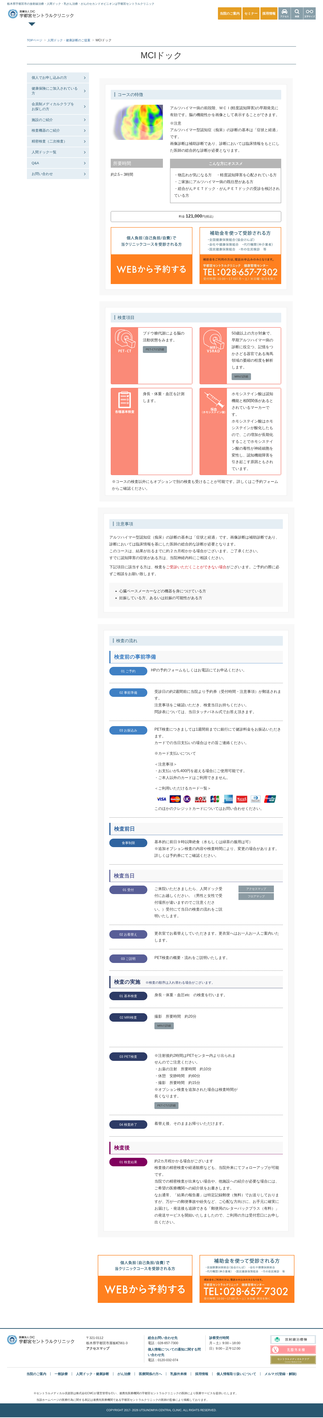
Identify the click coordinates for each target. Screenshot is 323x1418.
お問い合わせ (45, 197)
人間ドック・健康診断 (139, 27)
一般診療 (93, 27)
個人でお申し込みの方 (53, 78)
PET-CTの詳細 (156, 349)
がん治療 (124, 1375)
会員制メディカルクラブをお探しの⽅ (55, 115)
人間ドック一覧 (47, 171)
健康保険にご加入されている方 (55, 94)
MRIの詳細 (241, 376)
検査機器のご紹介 (49, 146)
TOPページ (48, 27)
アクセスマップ (256, 890)
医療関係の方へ (274, 27)
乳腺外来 (184, 27)
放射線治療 (229, 27)
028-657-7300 (168, 1344)
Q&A (38, 184)
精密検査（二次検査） (53, 159)
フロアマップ (256, 898)
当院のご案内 (36, 1375)
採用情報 (201, 1375)
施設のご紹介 (45, 133)
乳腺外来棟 (178, 1375)
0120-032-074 (168, 1361)
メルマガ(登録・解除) (280, 1375)
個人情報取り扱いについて (236, 1375)
